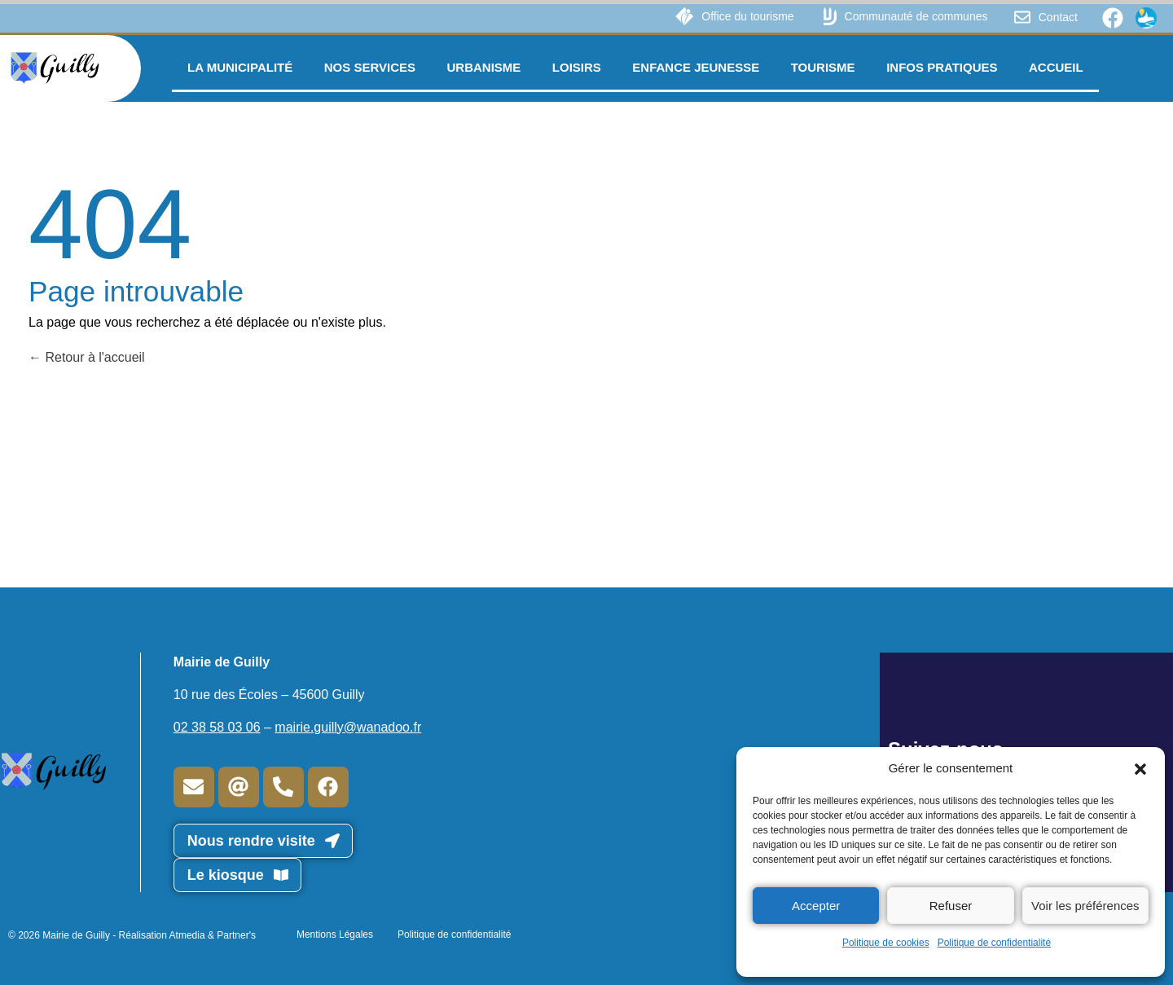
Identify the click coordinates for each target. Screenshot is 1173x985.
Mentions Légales (335, 934)
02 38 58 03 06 (217, 727)
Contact (1058, 17)
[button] (1140, 768)
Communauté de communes (916, 16)
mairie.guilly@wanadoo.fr (348, 727)
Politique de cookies (885, 942)
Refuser (951, 905)
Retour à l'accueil (87, 357)
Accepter (816, 905)
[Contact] (1022, 17)
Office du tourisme (747, 16)
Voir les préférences (1085, 905)
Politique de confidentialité (994, 942)
